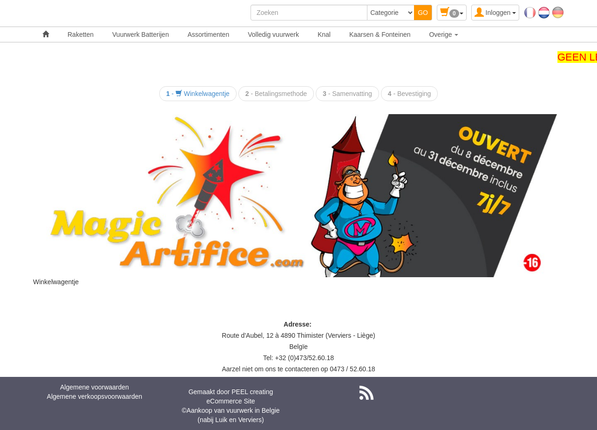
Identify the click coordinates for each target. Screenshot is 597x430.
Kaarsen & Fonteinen (380, 34)
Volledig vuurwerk (273, 34)
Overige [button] (443, 34)
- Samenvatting (347, 93)
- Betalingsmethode (276, 93)
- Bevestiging (409, 93)
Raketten (81, 34)
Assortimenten (208, 34)
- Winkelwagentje (198, 93)
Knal (324, 34)
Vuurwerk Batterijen (140, 34)
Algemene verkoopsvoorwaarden (94, 396)
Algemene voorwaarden (94, 387)
